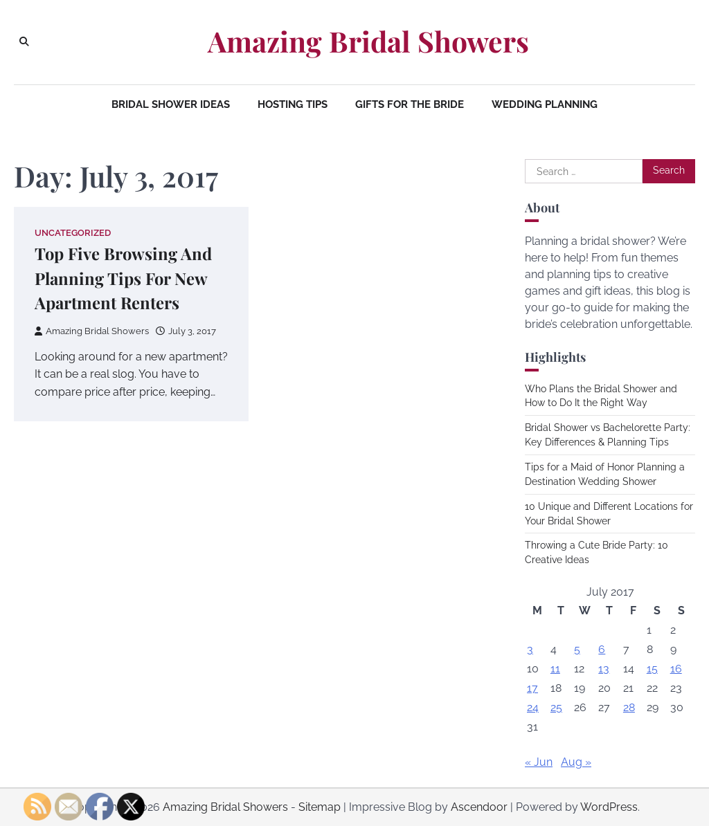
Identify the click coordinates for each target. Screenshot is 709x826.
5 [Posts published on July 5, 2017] (577, 649)
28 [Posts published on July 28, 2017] (629, 707)
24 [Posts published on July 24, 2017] (533, 707)
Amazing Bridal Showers (368, 41)
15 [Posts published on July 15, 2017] (652, 668)
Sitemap (319, 807)
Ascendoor (479, 807)
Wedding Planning (545, 104)
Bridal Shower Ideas (170, 104)
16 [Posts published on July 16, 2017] (676, 668)
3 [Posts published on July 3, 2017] (530, 649)
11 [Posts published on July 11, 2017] (555, 668)
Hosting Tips (292, 104)
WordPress (609, 807)
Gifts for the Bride (409, 104)
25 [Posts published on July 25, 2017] (556, 707)
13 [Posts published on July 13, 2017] (603, 668)
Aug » (576, 762)
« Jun (539, 762)
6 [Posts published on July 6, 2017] (601, 649)
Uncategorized (73, 233)
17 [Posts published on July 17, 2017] (532, 688)
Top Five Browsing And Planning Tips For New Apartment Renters (123, 278)
